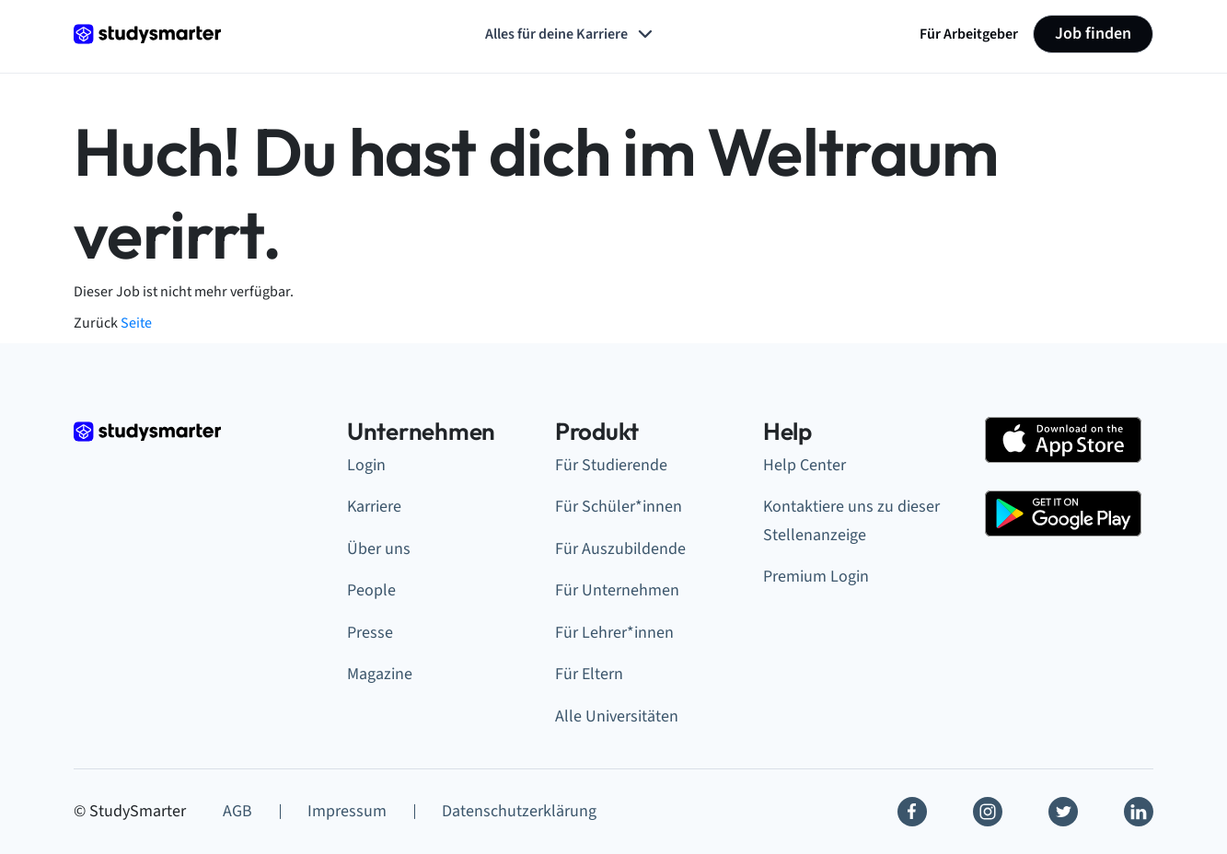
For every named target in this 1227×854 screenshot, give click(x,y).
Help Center (804, 465)
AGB (237, 811)
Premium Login (816, 576)
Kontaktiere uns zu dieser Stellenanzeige (851, 521)
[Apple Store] (1063, 440)
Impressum (347, 811)
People (371, 590)
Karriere (374, 506)
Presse (370, 632)
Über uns (379, 548)
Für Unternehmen (617, 590)
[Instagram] (987, 811)
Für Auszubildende (620, 548)
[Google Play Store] (1063, 513)
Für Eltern (589, 674)
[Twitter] (1063, 811)
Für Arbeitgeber (969, 34)
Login (366, 465)
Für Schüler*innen (618, 506)
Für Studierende (611, 465)
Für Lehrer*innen (614, 632)
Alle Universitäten (616, 716)
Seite (136, 323)
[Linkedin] (1138, 811)
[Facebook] (912, 811)
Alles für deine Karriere (570, 34)
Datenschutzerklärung (519, 811)
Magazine (379, 674)
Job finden (1093, 33)
